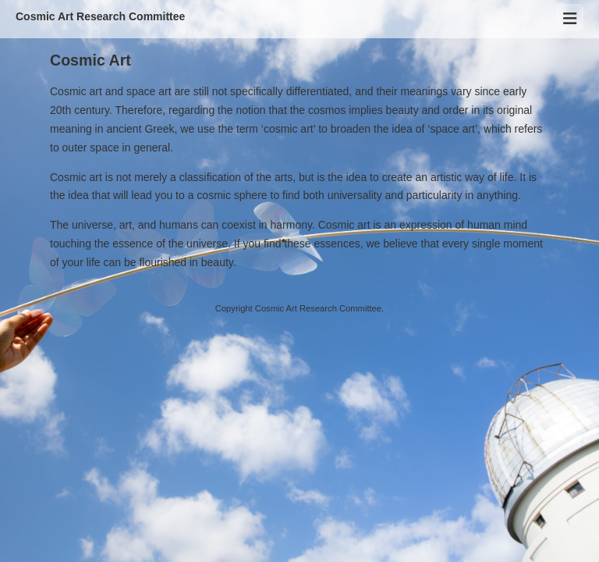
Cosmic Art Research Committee (100, 16)
